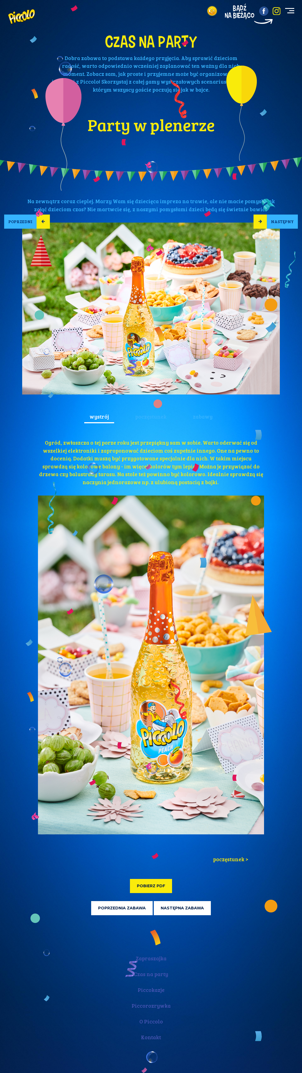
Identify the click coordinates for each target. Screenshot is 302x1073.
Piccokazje (151, 989)
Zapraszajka (151, 958)
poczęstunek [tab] (151, 416)
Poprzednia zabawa (122, 908)
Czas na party (151, 974)
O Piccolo (151, 1021)
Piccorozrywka (151, 1005)
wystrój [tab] (99, 416)
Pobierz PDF (151, 886)
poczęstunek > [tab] (230, 859)
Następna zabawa (182, 908)
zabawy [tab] (203, 416)
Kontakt (151, 1037)
